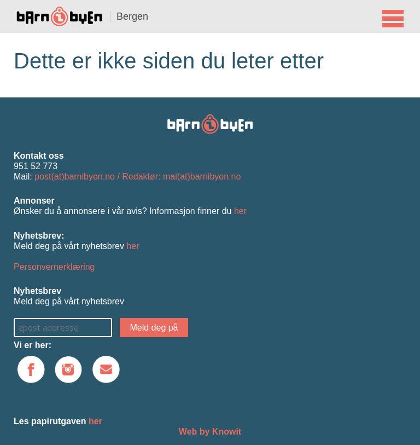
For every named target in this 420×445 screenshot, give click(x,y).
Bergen (132, 16)
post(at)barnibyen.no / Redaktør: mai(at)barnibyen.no (137, 176)
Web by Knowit (210, 431)
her (240, 211)
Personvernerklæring (54, 266)
